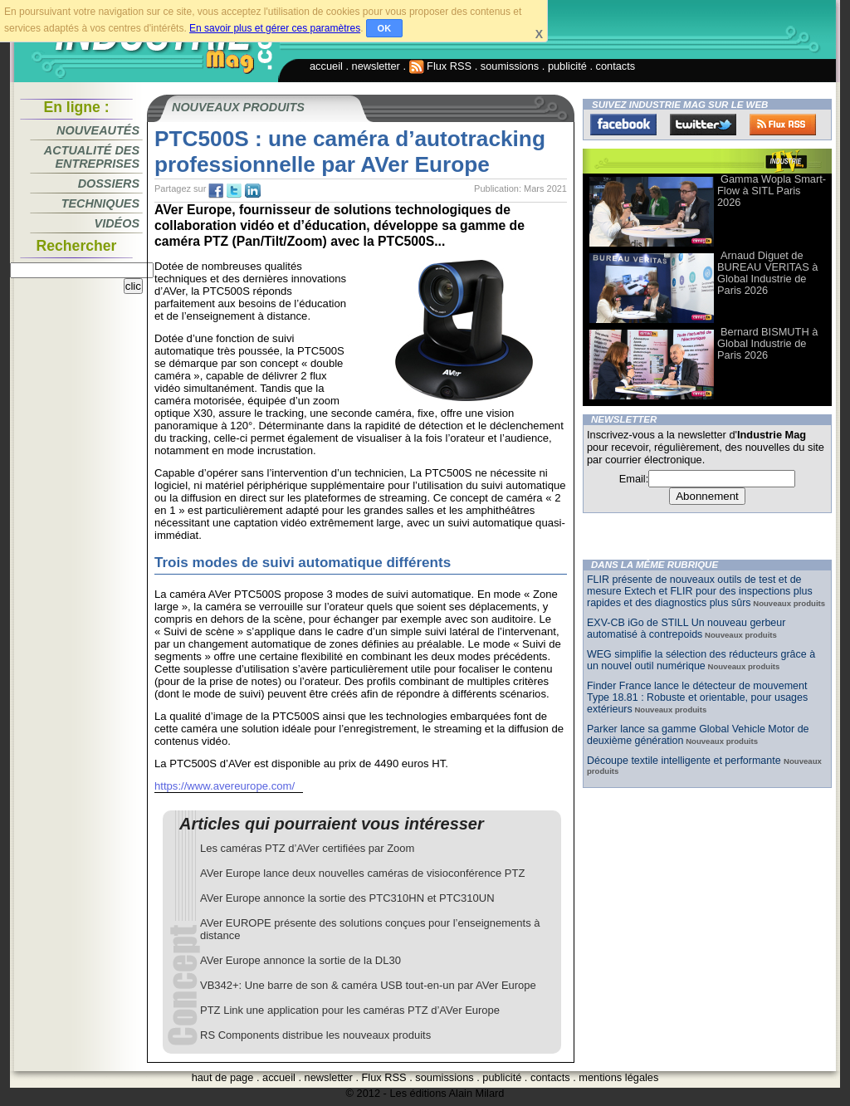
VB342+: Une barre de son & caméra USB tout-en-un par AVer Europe (368, 985)
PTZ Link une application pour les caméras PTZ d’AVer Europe (350, 1010)
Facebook (623, 124)
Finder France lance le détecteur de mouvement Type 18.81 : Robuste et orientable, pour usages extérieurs (697, 697)
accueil (326, 66)
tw (234, 191)
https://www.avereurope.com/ (224, 786)
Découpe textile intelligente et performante (685, 760)
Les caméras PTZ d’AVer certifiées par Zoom (307, 848)
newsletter (376, 66)
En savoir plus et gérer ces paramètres (274, 28)
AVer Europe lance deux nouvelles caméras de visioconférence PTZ (362, 873)
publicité (567, 66)
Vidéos (117, 223)
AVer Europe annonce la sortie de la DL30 (300, 960)
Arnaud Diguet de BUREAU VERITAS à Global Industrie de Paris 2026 (767, 272)
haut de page (223, 1077)
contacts (616, 66)
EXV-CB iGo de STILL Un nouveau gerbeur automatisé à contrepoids (686, 628)
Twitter (703, 124)
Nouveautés (97, 130)
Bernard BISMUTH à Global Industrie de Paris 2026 (767, 343)
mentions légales (618, 1077)
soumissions (510, 66)
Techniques (100, 203)
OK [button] (385, 28)
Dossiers (108, 183)
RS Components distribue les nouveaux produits (315, 1035)
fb (216, 191)
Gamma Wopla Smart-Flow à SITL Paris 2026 (771, 190)
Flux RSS (440, 66)
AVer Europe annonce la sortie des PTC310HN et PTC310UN (347, 898)
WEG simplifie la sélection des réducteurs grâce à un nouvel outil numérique (701, 660)
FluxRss (783, 124)
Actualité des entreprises (91, 157)
